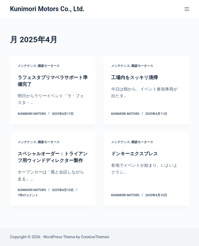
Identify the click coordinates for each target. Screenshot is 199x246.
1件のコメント (28, 202)
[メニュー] (186, 9)
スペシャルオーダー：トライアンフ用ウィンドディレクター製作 (51, 160)
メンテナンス (27, 66)
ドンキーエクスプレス (137, 153)
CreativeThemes (95, 237)
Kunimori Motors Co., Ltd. (47, 9)
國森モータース (49, 66)
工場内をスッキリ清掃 (137, 77)
